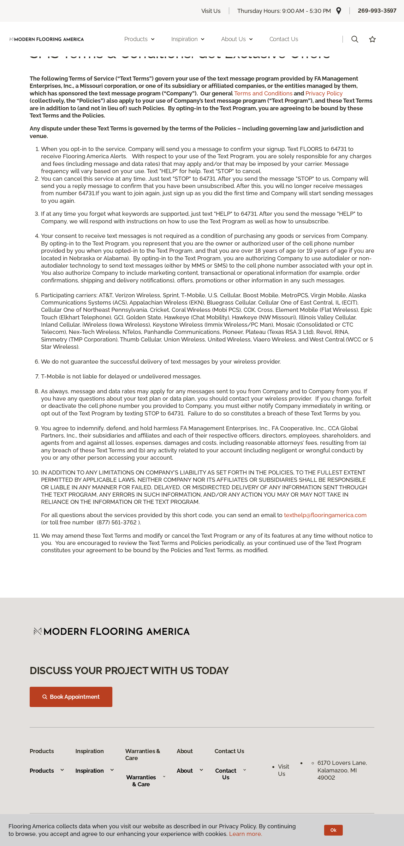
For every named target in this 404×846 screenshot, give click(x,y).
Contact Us (284, 39)
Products (47, 770)
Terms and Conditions (263, 93)
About (190, 770)
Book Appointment (71, 696)
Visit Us (211, 11)
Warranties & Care (146, 781)
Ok (333, 830)
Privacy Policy (324, 93)
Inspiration (95, 770)
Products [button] (139, 39)
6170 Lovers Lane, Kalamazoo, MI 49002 (343, 770)
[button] (354, 39)
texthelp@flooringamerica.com (325, 515)
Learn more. (245, 834)
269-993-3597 (377, 10)
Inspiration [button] (188, 39)
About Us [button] (237, 39)
